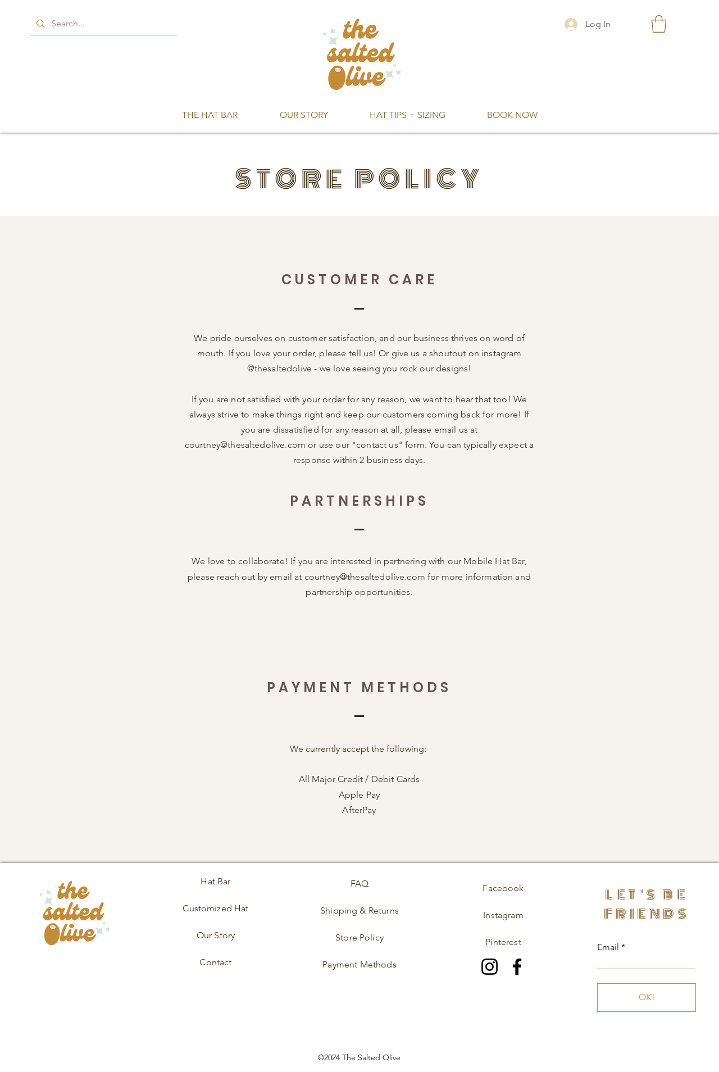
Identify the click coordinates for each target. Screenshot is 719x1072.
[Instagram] (489, 967)
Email (608, 947)
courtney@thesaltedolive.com (245, 444)
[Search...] (102, 24)
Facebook (503, 888)
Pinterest (503, 942)
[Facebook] (517, 967)
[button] (659, 24)
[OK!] (646, 997)
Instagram (503, 915)
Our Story (216, 935)
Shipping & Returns (359, 910)
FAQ (359, 883)
